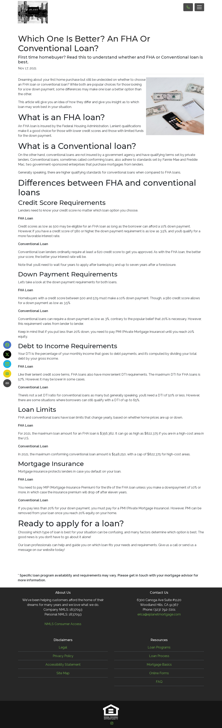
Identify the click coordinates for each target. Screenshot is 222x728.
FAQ (159, 682)
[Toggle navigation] (199, 7)
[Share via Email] (7, 374)
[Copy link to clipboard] (7, 383)
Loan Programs (159, 647)
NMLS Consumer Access (62, 624)
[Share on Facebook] (7, 345)
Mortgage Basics (159, 664)
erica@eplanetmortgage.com (159, 614)
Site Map (63, 673)
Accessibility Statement (63, 664)
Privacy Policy (63, 656)
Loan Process (159, 656)
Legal (63, 647)
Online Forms (159, 673)
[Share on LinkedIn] (7, 364)
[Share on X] (7, 354)
